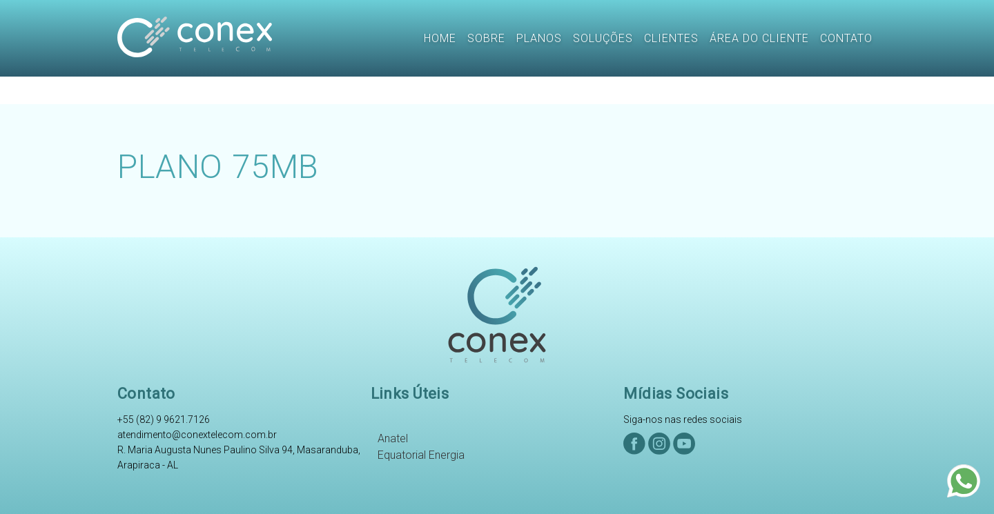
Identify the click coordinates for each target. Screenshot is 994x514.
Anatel (393, 438)
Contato (846, 38)
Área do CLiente (759, 38)
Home (440, 38)
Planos (539, 38)
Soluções (603, 38)
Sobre (486, 38)
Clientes (671, 38)
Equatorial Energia (421, 455)
